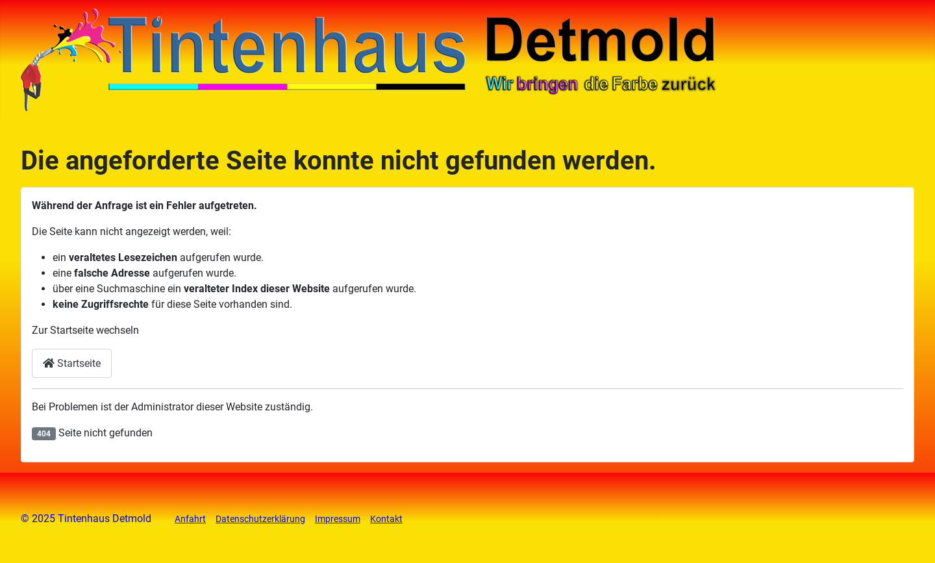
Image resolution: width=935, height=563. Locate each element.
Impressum (337, 519)
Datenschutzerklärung (260, 519)
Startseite (72, 363)
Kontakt (386, 519)
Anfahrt (190, 519)
